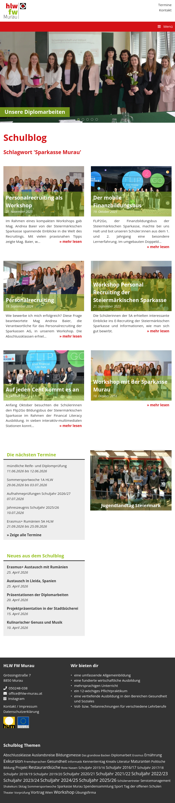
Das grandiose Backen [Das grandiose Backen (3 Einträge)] (96, 755)
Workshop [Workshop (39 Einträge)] (64, 792)
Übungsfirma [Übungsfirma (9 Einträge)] (85, 792)
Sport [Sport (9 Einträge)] (118, 786)
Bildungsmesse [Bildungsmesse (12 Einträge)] (68, 754)
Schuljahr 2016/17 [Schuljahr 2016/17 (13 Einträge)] (121, 767)
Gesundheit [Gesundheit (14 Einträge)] (57, 761)
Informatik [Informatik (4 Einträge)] (75, 762)
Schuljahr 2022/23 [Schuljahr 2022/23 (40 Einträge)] (149, 774)
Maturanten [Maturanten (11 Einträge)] (140, 761)
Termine (165, 5)
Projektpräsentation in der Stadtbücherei (42, 608)
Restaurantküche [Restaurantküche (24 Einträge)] (44, 767)
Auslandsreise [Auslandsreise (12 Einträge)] (43, 754)
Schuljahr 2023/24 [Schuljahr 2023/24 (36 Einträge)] (21, 780)
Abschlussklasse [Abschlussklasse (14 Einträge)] (17, 754)
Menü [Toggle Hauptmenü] (165, 26)
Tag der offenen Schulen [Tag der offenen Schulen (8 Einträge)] (143, 786)
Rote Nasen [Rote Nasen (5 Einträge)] (69, 768)
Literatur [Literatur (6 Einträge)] (123, 761)
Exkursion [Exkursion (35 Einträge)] (13, 761)
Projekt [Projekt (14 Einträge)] (21, 767)
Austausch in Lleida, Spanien (31, 581)
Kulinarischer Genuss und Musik (34, 622)
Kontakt (165, 10)
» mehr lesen (70, 241)
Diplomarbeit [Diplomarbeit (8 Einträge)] (121, 755)
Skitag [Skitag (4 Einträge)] (22, 786)
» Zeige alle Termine (24, 535)
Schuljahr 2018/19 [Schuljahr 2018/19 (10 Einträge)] (17, 774)
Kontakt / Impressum (20, 706)
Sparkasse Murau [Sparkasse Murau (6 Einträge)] (70, 786)
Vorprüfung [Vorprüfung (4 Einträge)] (22, 792)
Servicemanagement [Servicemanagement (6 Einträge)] (155, 780)
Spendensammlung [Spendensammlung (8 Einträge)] (98, 786)
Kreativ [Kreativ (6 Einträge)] (111, 761)
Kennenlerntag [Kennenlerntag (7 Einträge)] (94, 761)
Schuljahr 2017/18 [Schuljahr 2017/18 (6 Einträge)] (150, 767)
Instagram (14, 698)
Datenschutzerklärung (21, 711)
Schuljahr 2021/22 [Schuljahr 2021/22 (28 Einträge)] (113, 773)
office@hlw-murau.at (22, 693)
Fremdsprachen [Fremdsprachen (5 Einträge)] (35, 762)
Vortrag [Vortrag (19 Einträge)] (37, 792)
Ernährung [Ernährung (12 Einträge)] (153, 754)
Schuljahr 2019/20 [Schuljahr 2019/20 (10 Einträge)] (47, 774)
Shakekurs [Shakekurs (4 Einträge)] (10, 786)
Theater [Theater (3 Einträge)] (8, 793)
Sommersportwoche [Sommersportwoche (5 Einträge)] (42, 786)
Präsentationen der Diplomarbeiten (37, 594)
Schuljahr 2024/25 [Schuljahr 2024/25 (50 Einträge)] (59, 780)
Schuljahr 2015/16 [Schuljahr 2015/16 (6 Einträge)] (91, 767)
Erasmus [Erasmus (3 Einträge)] (138, 755)
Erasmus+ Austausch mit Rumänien (37, 567)
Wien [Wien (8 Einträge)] (49, 792)
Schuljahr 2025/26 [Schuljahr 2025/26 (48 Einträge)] (97, 780)
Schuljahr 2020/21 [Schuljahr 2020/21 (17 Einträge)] (79, 773)
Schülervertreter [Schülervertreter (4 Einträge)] (128, 781)
